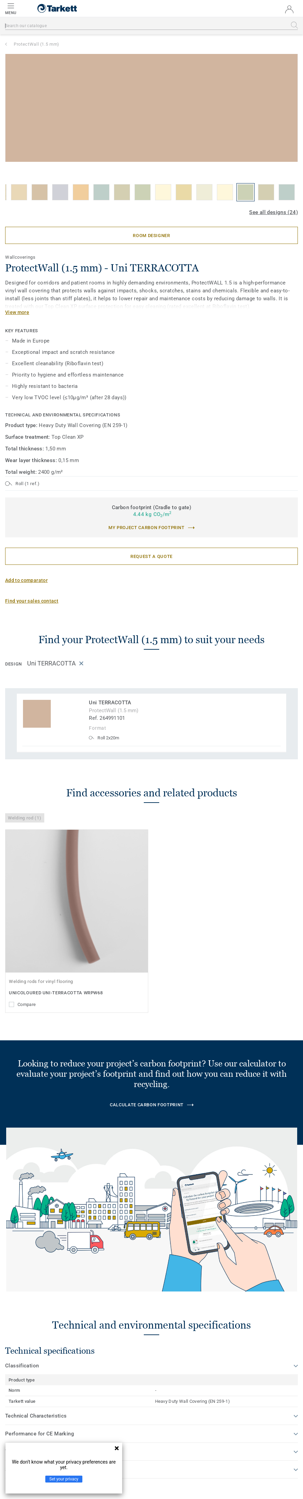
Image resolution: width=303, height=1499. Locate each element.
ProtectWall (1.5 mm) (36, 44)
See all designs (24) (273, 212)
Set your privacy (63, 1479)
